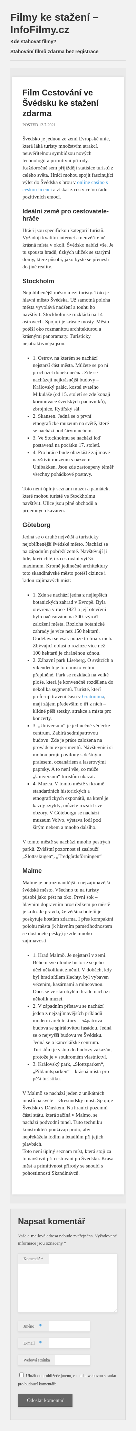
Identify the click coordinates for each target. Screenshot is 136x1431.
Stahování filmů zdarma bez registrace (54, 51)
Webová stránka (36, 1360)
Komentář (33, 1258)
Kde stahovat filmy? (33, 41)
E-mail (32, 1343)
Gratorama (93, 696)
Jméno (32, 1326)
